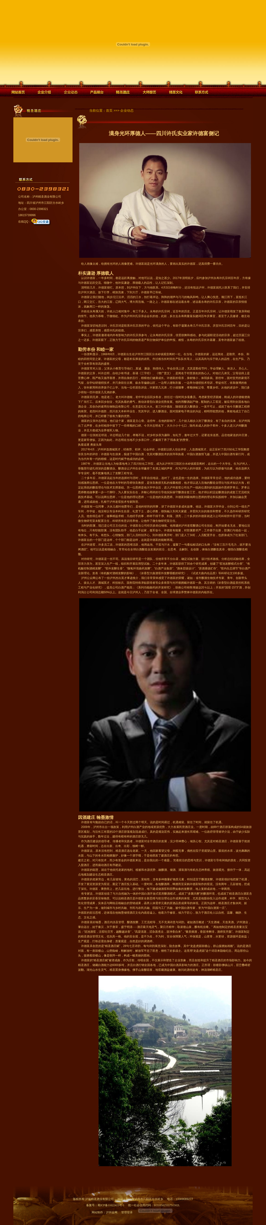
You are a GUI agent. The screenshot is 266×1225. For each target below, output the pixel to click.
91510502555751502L (167, 1205)
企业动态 (127, 110)
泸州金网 (111, 1212)
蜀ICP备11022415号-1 (111, 1205)
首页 (109, 110)
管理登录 (127, 1212)
